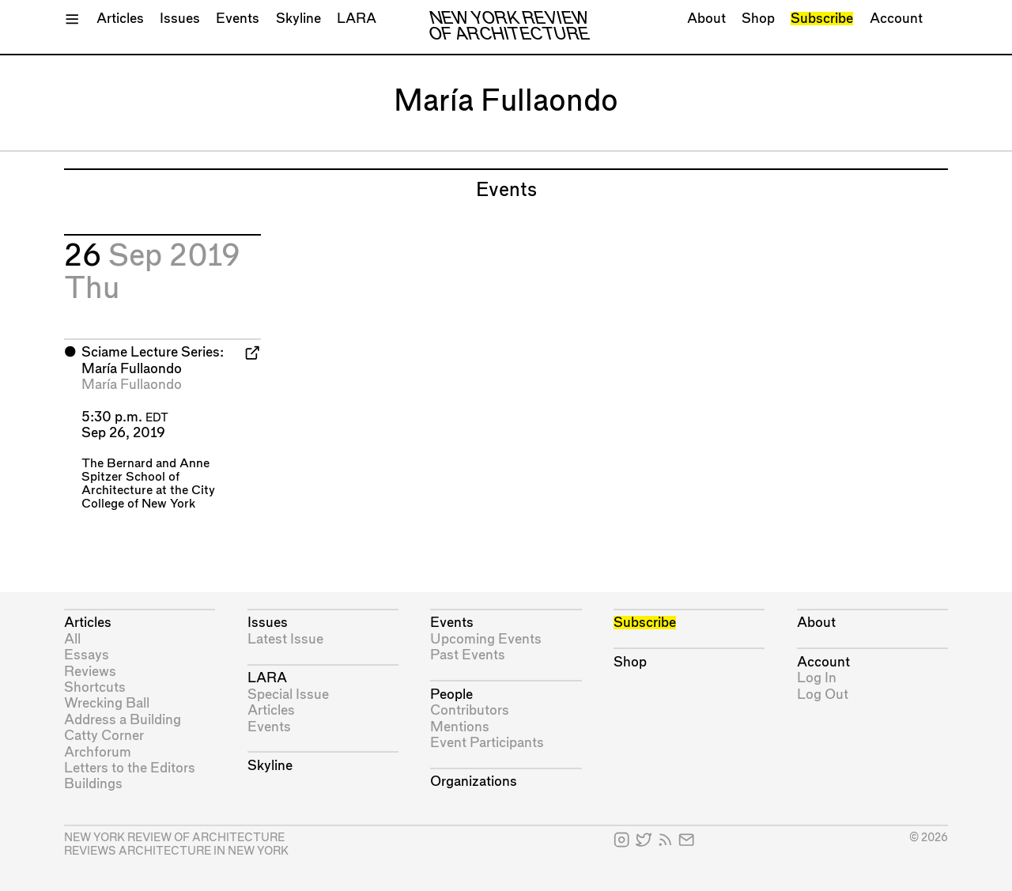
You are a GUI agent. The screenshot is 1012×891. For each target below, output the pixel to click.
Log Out (822, 694)
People (451, 694)
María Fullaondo (131, 384)
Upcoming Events (486, 639)
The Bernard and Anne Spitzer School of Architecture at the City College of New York (148, 484)
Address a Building (122, 720)
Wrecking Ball (106, 703)
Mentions (459, 727)
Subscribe (822, 18)
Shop (758, 18)
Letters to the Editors (129, 768)
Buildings (93, 784)
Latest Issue (285, 639)
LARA (356, 18)
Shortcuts (95, 687)
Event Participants (487, 742)
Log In (816, 678)
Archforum (97, 752)
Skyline (298, 18)
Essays (86, 655)
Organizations (473, 781)
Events (237, 18)
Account (896, 18)
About (706, 18)
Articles (120, 18)
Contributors (469, 710)
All (72, 639)
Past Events (467, 655)
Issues (180, 18)
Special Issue (288, 694)
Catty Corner (104, 735)
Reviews (90, 671)
